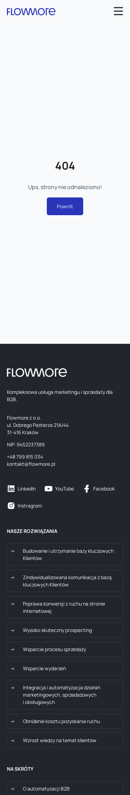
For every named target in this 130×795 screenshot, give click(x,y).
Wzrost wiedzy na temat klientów (59, 740)
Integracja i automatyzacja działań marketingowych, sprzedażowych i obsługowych (61, 694)
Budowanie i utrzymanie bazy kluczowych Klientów (68, 554)
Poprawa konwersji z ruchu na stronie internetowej (64, 607)
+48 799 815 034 (25, 456)
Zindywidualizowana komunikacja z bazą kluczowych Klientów (67, 581)
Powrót (65, 206)
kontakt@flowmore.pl (31, 464)
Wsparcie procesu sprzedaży (54, 649)
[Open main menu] (118, 12)
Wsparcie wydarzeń (44, 668)
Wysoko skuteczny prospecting (57, 630)
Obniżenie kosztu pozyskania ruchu (61, 721)
